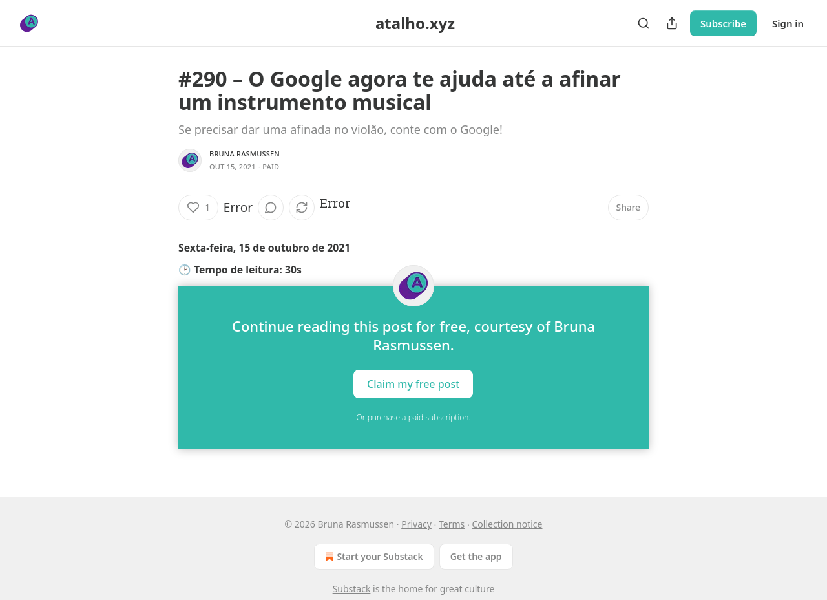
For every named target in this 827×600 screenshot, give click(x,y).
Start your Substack (372, 557)
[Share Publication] (672, 23)
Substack (352, 589)
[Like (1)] (198, 207)
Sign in (788, 23)
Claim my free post (413, 384)
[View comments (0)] (271, 207)
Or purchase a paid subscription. (414, 417)
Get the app (476, 556)
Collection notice (507, 524)
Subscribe (723, 23)
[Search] (643, 23)
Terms (452, 524)
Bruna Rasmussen (244, 153)
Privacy (416, 524)
